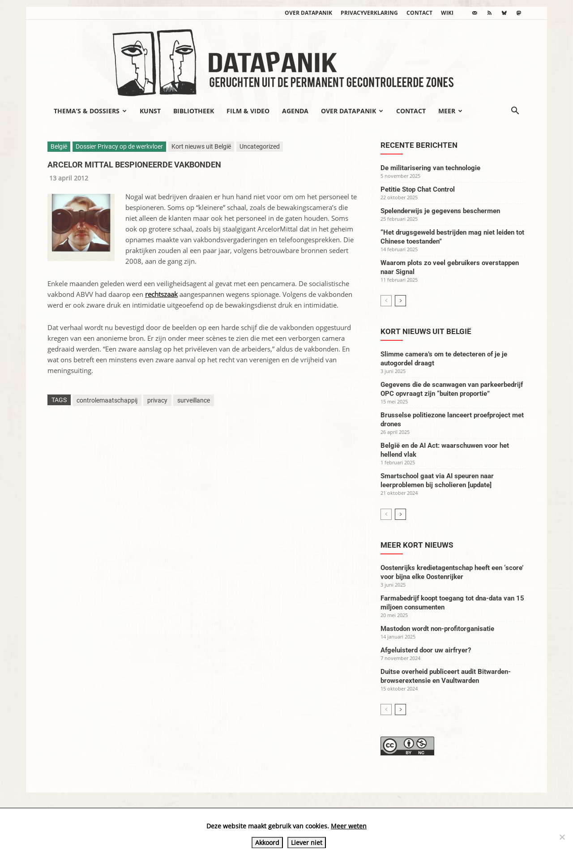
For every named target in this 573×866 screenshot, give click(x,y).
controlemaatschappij (107, 400)
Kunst (150, 111)
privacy (157, 400)
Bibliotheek (193, 111)
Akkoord (267, 842)
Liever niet (306, 842)
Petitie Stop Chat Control (418, 189)
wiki (447, 13)
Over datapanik (308, 13)
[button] (515, 111)
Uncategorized (259, 146)
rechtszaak (161, 294)
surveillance (193, 400)
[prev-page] (386, 300)
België (59, 146)
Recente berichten (419, 145)
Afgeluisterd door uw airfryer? (426, 650)
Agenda (295, 111)
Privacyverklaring (369, 13)
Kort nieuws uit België (201, 146)
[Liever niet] (561, 836)
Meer (450, 111)
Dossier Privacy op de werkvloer (119, 146)
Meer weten (349, 826)
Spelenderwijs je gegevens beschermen (440, 211)
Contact (419, 13)
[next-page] (400, 300)
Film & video (248, 111)
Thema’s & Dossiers (90, 111)
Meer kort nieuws (417, 544)
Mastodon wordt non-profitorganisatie (437, 629)
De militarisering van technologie (430, 168)
